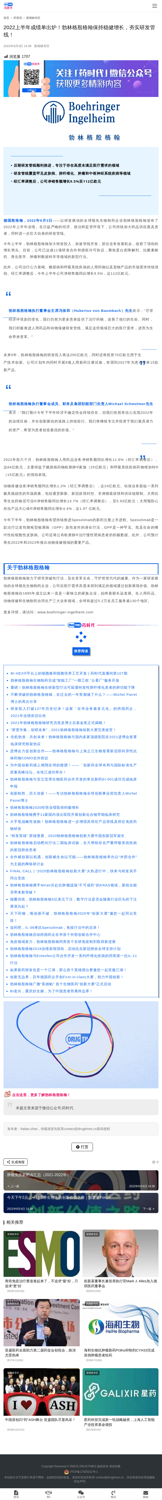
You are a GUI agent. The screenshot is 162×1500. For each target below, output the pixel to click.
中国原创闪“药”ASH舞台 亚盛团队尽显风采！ (40, 1420)
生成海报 (16, 1162)
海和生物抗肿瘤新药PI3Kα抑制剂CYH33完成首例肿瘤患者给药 (119, 1352)
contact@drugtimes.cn (110, 1477)
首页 (6, 18)
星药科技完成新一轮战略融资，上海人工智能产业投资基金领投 (119, 1422)
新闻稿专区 (42, 46)
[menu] (155, 6)
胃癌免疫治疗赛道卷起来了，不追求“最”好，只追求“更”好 (41, 1283)
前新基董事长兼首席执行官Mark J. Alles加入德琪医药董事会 (120, 1283)
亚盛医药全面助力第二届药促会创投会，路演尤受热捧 (40, 1352)
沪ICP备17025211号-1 (84, 1471)
